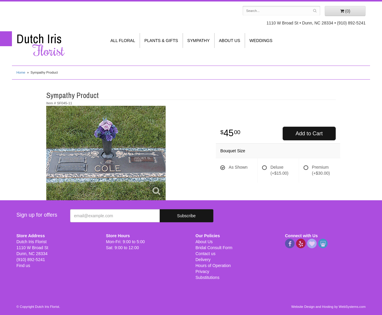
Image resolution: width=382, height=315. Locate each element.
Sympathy (198, 40)
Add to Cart (309, 133)
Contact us (205, 253)
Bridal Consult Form (213, 247)
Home (20, 72)
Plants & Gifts (161, 40)
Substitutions (207, 277)
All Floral (122, 40)
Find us (23, 265)
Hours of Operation (213, 265)
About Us (229, 40)
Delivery (203, 259)
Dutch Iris (56, 45)
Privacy (202, 271)
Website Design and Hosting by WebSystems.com (328, 306)
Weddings (260, 40)
